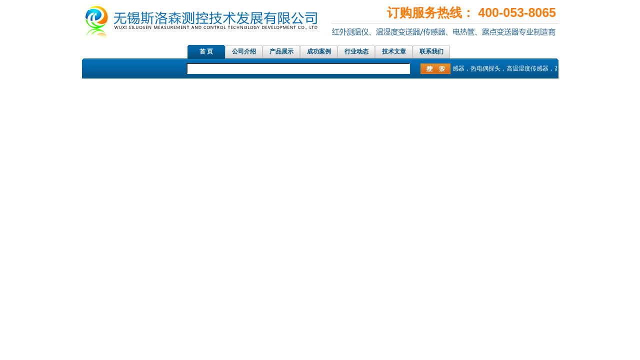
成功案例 (319, 51)
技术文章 (394, 51)
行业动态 (356, 51)
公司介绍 (244, 51)
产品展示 (282, 51)
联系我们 (432, 51)
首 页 (206, 51)
